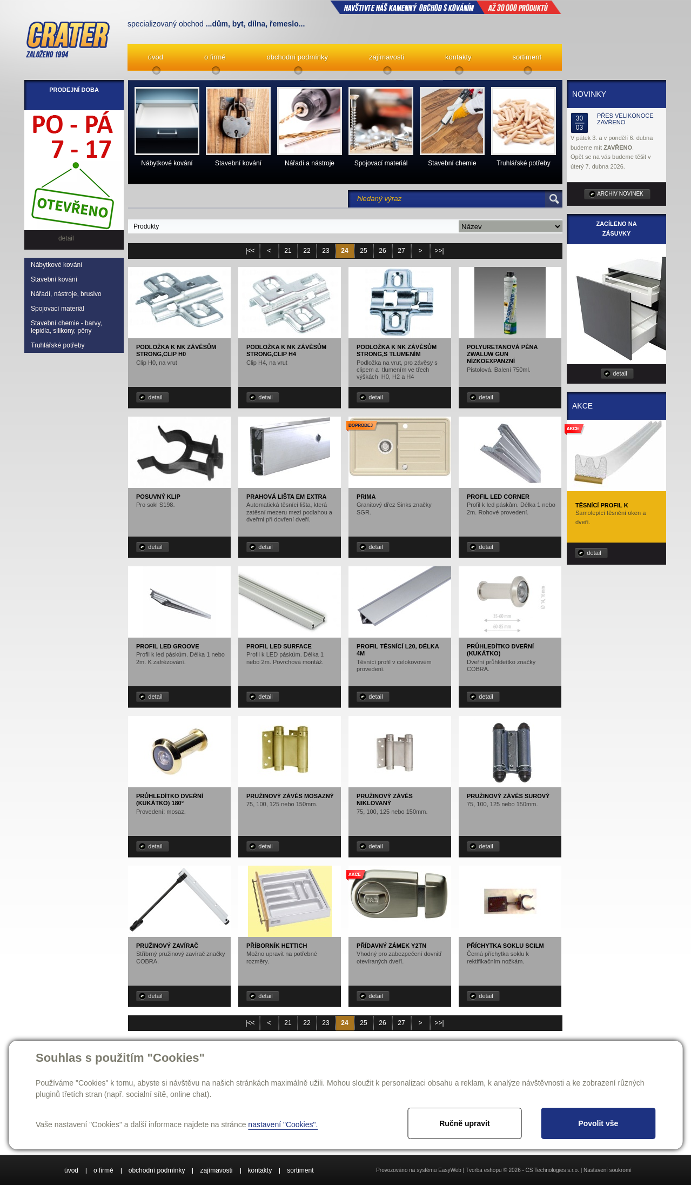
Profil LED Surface (279, 646)
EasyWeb (449, 1170)
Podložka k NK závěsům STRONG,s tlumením (397, 350)
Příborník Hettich (276, 945)
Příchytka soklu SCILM (505, 945)
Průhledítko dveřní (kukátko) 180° (169, 799)
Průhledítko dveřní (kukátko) (500, 650)
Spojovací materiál (57, 308)
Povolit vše (598, 1123)
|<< (249, 251)
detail (155, 397)
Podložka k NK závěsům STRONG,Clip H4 (286, 350)
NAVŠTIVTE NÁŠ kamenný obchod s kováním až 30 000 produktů (446, 7)
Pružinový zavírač (167, 945)
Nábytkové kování (56, 265)
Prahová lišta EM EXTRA (286, 496)
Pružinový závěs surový (508, 796)
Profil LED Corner (498, 496)
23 (325, 251)
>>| (439, 251)
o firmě (215, 57)
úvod (155, 57)
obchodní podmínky (297, 57)
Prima (366, 496)
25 (363, 251)
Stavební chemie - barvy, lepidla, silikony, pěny (66, 326)
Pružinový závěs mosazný (290, 796)
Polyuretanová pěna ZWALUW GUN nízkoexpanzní (502, 354)
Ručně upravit (464, 1123)
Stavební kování (54, 279)
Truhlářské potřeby (58, 345)
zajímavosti (386, 57)
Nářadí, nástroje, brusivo (66, 294)
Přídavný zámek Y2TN (391, 945)
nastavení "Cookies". (283, 1124)
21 (287, 251)
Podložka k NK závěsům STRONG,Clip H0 (176, 350)
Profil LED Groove (167, 646)
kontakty (458, 57)
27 (401, 251)
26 (382, 251)
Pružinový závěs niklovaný (385, 799)
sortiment (527, 57)
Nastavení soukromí (607, 1170)
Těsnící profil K (601, 505)
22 (306, 251)
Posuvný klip (158, 496)
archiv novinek (620, 194)
